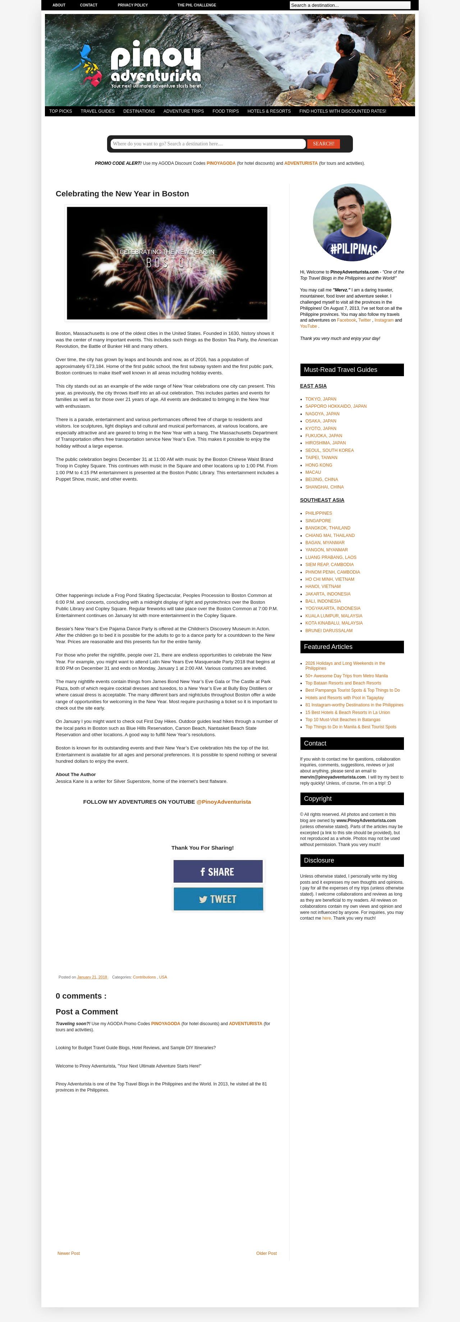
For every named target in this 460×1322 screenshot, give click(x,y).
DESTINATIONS (139, 111)
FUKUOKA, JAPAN (323, 435)
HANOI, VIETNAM (323, 586)
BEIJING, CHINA (321, 479)
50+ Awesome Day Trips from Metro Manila (346, 675)
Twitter (365, 320)
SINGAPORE (318, 520)
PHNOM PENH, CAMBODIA (332, 572)
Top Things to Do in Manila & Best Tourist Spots (350, 726)
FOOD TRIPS (226, 111)
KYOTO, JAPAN (320, 428)
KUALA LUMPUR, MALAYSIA (334, 615)
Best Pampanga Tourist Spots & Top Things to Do (352, 690)
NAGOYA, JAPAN (322, 413)
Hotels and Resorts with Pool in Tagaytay (344, 697)
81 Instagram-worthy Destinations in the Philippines (354, 704)
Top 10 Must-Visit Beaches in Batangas (343, 719)
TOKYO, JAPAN (320, 399)
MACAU (313, 472)
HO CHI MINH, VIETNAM (329, 579)
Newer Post (69, 1253)
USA (163, 977)
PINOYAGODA (221, 163)
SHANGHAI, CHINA (324, 487)
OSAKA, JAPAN (320, 421)
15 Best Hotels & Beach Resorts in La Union (347, 712)
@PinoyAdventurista (224, 802)
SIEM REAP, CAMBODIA (329, 564)
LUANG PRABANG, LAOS (330, 557)
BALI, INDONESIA (323, 601)
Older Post (266, 1253)
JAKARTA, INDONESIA (328, 594)
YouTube (309, 326)
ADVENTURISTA (301, 163)
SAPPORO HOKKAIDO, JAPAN (336, 406)
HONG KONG (318, 465)
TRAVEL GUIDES (98, 111)
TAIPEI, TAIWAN (321, 457)
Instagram (384, 320)
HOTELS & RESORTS (269, 111)
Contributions (145, 977)
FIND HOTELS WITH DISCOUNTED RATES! (342, 111)
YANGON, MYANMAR (326, 549)
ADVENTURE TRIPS (184, 111)
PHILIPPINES (318, 513)
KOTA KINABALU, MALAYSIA (334, 623)
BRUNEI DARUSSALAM (329, 630)
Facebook (346, 320)
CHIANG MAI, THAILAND (330, 535)
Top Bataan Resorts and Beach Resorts (343, 683)
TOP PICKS (60, 111)
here (326, 918)
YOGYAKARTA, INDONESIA (332, 608)
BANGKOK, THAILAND (327, 528)
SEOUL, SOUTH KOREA (329, 450)
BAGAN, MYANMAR (325, 542)
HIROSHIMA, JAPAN (325, 442)
